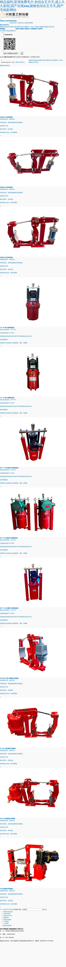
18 (3, 909)
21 (7, 909)
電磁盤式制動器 (44, 27)
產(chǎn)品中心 (20, 62)
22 (9, 909)
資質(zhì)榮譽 (29, 23)
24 (12, 909)
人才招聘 (6, 923)
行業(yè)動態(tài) (11, 31)
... (2, 909)
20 (6, 909)
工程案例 (6, 921)
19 (5, 909)
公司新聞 (2, 31)
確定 (45, 909)
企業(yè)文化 (21, 23)
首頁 (13, 62)
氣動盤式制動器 (4, 27)
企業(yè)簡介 (13, 23)
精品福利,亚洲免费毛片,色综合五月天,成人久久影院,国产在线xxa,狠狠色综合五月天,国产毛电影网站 (32, 6)
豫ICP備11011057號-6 (46, 941)
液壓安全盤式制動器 (15, 27)
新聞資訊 (6, 917)
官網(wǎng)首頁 (8, 911)
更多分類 (51, 27)
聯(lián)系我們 (7, 925)
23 (10, 909)
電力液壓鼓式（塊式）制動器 (30, 27)
